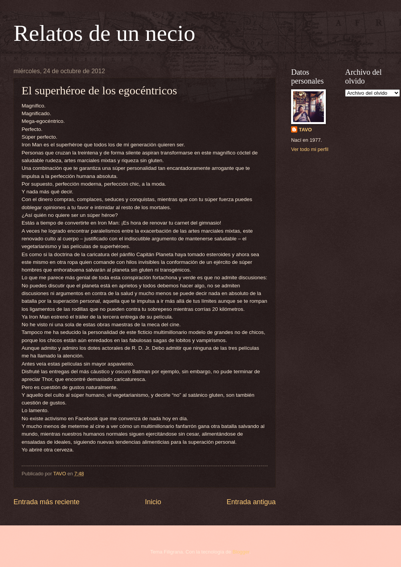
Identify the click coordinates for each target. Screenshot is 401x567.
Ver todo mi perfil (310, 149)
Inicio (153, 502)
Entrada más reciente (46, 502)
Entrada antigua (251, 502)
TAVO (305, 130)
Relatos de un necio (104, 33)
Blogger (241, 552)
